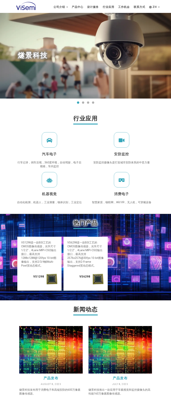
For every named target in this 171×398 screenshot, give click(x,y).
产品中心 (77, 6)
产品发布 (50, 378)
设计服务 (93, 6)
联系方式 (139, 6)
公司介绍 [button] (60, 6)
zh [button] (154, 6)
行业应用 (108, 6)
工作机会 (124, 6)
